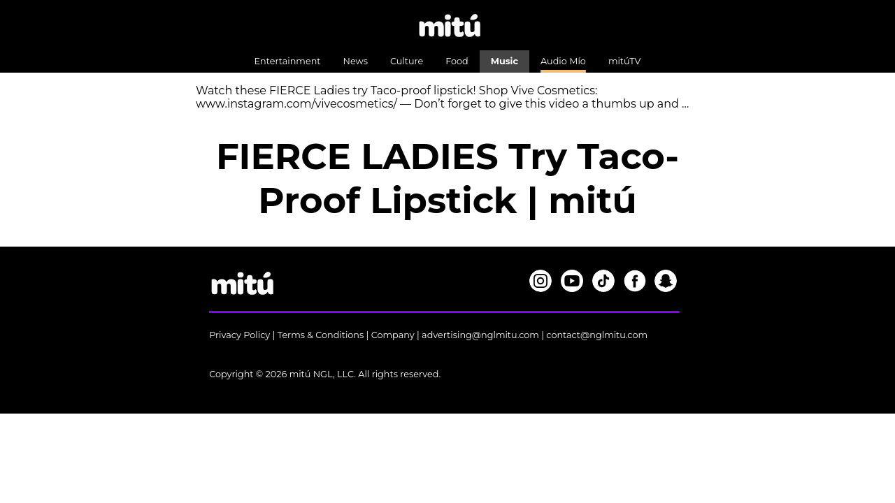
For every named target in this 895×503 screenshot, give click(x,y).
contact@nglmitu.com (596, 335)
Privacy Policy (239, 335)
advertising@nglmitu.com (480, 335)
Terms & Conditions (321, 335)
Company (393, 335)
